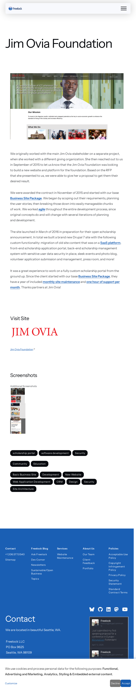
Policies (113, 548)
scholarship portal (24, 453)
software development (55, 453)
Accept (126, 683)
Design (73, 481)
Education (39, 463)
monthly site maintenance (61, 282)
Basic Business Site (24, 474)
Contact (10, 548)
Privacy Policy (117, 575)
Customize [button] (11, 683)
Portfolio (88, 568)
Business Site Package (26, 198)
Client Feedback (89, 561)
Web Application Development (31, 481)
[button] (67, 395)
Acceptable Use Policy (118, 556)
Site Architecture (23, 488)
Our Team (88, 554)
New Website (73, 474)
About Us (88, 548)
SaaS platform (110, 243)
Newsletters (38, 564)
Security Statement (115, 582)
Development (50, 474)
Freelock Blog (39, 548)
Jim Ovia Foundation (22, 349)
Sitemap (10, 559)
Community (20, 463)
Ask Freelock (39, 554)
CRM (60, 481)
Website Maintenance (65, 556)
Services (62, 548)
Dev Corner (38, 559)
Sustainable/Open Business (41, 571)
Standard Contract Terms (118, 590)
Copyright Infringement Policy (117, 566)
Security (80, 453)
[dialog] (68, 675)
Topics (35, 578)
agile (41, 209)
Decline (115, 683)
